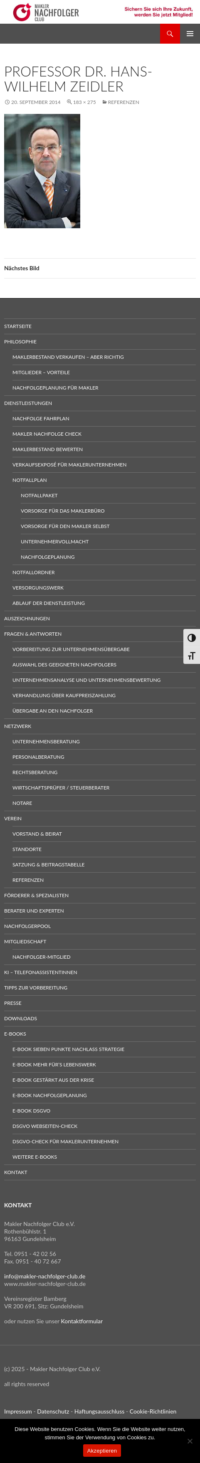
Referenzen (123, 102)
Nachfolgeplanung (47, 557)
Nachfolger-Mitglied (41, 957)
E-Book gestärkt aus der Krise (53, 1080)
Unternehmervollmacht (55, 541)
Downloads (20, 1018)
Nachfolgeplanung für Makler (55, 388)
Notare (22, 803)
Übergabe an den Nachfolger (52, 711)
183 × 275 (84, 102)
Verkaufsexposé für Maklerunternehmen (69, 464)
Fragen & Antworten (33, 634)
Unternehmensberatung (46, 741)
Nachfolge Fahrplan (40, 418)
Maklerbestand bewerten (47, 449)
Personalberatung (38, 757)
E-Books (15, 1034)
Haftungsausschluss (99, 1411)
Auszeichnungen (27, 618)
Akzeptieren (102, 1451)
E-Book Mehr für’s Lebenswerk (54, 1064)
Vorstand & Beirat (37, 834)
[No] (189, 1441)
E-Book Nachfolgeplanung (49, 1095)
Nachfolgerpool (27, 926)
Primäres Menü (190, 34)
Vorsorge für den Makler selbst (65, 526)
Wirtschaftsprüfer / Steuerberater (60, 788)
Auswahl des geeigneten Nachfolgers (64, 664)
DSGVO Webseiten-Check (44, 1126)
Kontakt (15, 1172)
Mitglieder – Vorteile (41, 372)
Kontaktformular (82, 1321)
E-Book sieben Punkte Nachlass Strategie (68, 1049)
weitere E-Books (34, 1157)
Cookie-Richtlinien (153, 1411)
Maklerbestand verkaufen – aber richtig (68, 357)
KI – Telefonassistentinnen (40, 972)
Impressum (18, 1411)
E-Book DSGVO (31, 1111)
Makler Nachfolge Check (46, 434)
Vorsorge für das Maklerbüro (63, 511)
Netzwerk (17, 726)
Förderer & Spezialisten (36, 895)
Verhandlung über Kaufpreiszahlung (64, 695)
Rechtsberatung (34, 772)
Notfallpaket (39, 495)
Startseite (18, 326)
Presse (13, 1003)
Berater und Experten (34, 911)
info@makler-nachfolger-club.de (45, 1276)
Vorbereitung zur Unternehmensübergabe (71, 649)
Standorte (27, 849)
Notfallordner (33, 572)
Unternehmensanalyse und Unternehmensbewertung (86, 680)
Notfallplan (29, 480)
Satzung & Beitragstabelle (48, 864)
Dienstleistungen (28, 403)
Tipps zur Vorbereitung (35, 987)
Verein (13, 818)
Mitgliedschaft (25, 941)
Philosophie (20, 341)
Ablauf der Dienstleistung (48, 603)
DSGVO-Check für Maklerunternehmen (65, 1141)
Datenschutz (53, 1411)
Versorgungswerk (38, 588)
